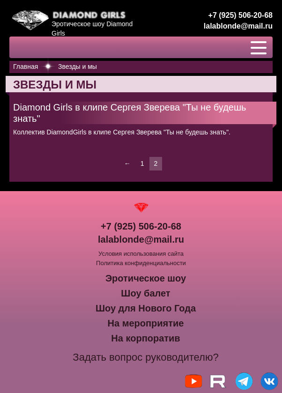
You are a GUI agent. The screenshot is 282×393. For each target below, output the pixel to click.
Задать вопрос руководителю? (145, 357)
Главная (25, 66)
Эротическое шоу (145, 278)
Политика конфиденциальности (141, 263)
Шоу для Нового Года (146, 308)
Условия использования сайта (141, 253)
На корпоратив (145, 338)
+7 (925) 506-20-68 (240, 15)
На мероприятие (146, 323)
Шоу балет (145, 293)
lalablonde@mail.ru (238, 26)
